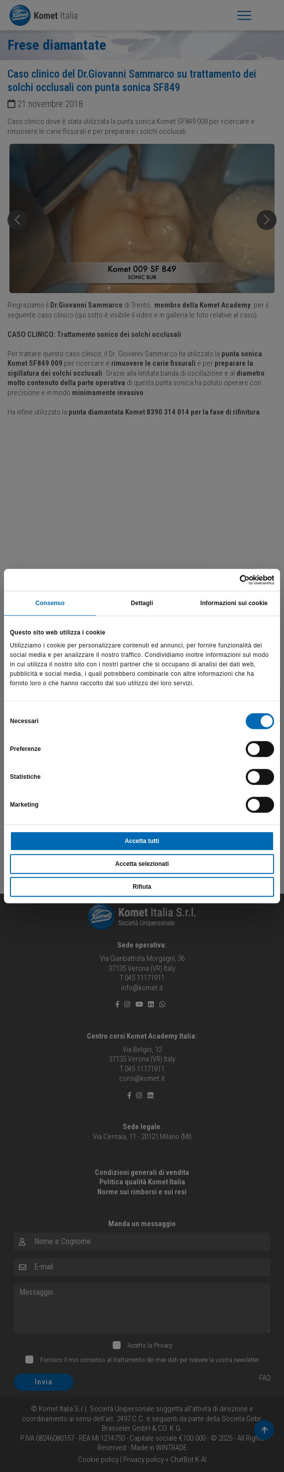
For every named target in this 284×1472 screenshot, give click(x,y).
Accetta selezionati (142, 863)
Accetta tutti (142, 841)
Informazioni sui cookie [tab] (234, 603)
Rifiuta (142, 886)
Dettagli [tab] (142, 603)
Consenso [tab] (50, 603)
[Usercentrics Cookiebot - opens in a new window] (230, 580)
